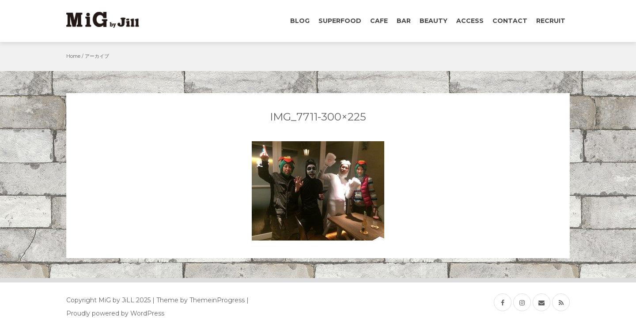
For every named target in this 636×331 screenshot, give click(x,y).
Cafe (379, 21)
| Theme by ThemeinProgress (198, 300)
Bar (404, 21)
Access (470, 21)
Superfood (339, 21)
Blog (300, 21)
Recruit (550, 21)
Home (73, 56)
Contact (509, 21)
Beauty (433, 21)
